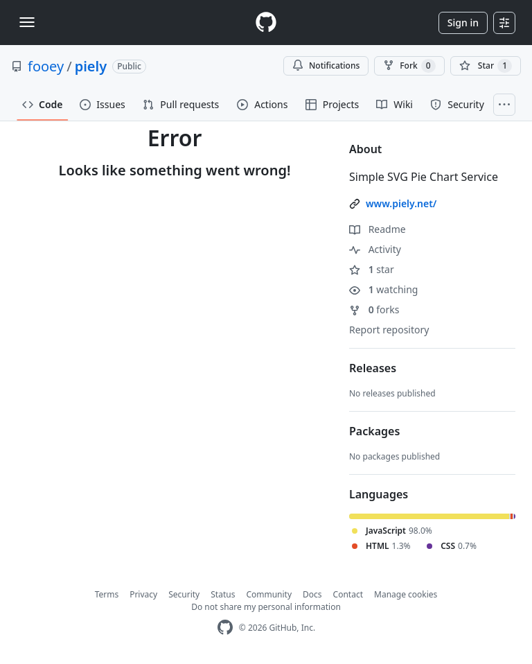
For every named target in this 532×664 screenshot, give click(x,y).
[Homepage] (266, 22)
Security (184, 594)
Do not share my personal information (266, 607)
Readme (377, 229)
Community (269, 594)
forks (374, 309)
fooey (46, 66)
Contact (348, 594)
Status (223, 594)
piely (91, 66)
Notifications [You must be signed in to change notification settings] (326, 65)
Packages (374, 431)
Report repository (389, 329)
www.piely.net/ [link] (401, 203)
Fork (409, 66)
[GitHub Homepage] (225, 627)
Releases (372, 368)
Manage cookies (405, 594)
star (371, 269)
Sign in (463, 22)
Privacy (143, 594)
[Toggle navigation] (27, 22)
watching (383, 289)
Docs (312, 594)
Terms (107, 594)
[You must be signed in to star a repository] (485, 66)
